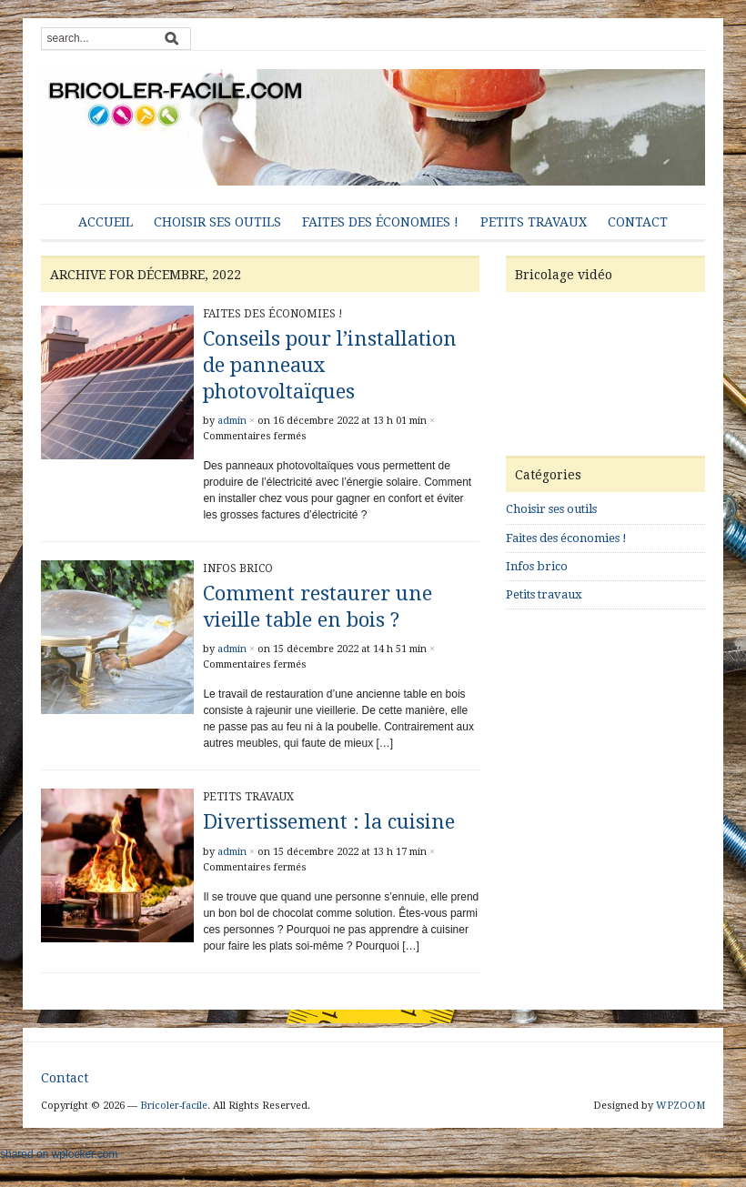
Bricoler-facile (173, 1106)
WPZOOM (680, 1106)
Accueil (105, 222)
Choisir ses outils (217, 222)
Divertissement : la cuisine (329, 821)
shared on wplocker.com (58, 1154)
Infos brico (238, 568)
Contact (638, 222)
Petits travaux (533, 222)
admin (232, 421)
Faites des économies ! (380, 222)
